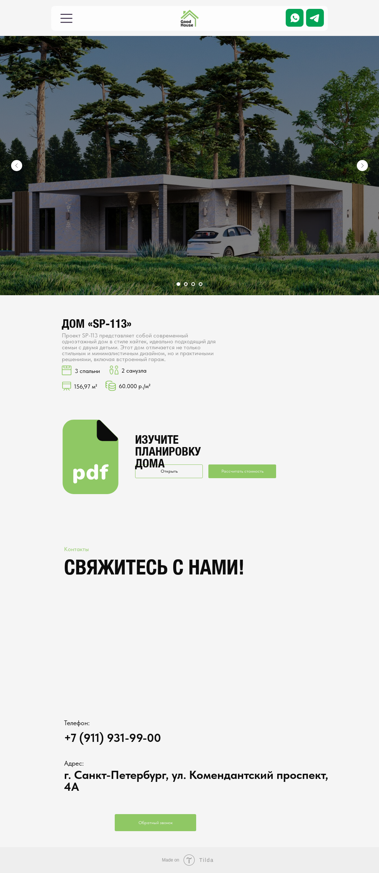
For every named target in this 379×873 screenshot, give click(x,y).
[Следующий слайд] (362, 165)
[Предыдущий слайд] (16, 165)
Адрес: (74, 763)
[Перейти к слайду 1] (178, 284)
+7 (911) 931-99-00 (112, 738)
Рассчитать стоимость (242, 471)
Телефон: (77, 723)
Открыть (169, 471)
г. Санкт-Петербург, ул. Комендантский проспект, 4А (196, 781)
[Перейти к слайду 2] (186, 284)
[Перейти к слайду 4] (200, 284)
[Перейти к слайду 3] (193, 284)
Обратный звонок (155, 822)
